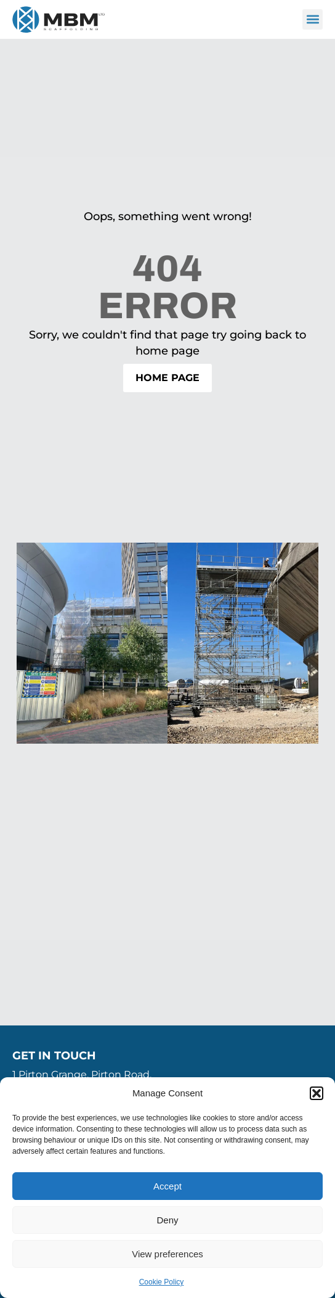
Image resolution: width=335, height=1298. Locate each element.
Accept (167, 1186)
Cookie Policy (161, 1282)
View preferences (167, 1254)
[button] (316, 1093)
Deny (167, 1220)
